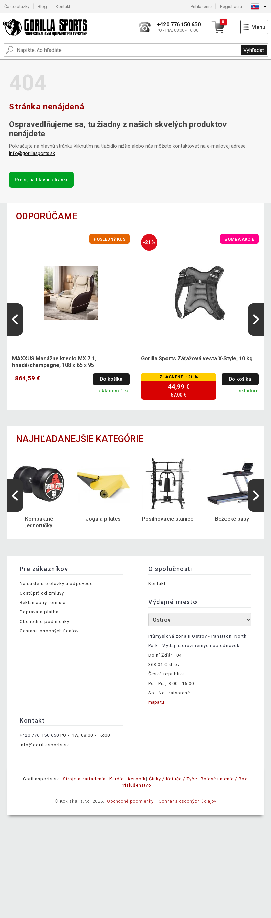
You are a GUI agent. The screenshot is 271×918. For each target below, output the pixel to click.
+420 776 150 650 (39, 735)
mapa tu (156, 702)
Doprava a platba (39, 611)
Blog (42, 6)
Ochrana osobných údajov (49, 630)
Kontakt (63, 6)
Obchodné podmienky (44, 621)
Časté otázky (16, 6)
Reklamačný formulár (43, 602)
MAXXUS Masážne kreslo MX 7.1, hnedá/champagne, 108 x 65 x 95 (54, 361)
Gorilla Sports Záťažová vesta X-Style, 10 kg (197, 358)
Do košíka (111, 379)
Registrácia (231, 6)
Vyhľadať (253, 50)
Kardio (116, 778)
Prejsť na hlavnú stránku (41, 180)
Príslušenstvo (136, 785)
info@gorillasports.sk (32, 153)
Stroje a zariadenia (84, 778)
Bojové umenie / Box (224, 778)
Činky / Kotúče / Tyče (173, 778)
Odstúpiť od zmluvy (42, 593)
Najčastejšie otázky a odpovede (56, 583)
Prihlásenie (201, 6)
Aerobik (136, 778)
